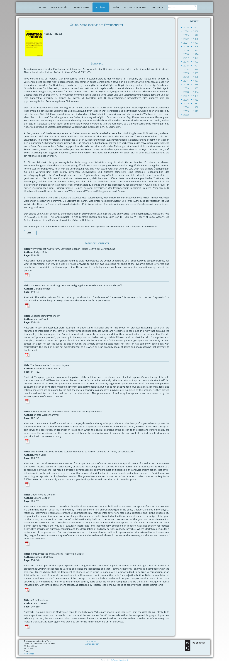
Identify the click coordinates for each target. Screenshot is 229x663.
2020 (186, 46)
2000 (196, 31)
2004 (186, 107)
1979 (196, 111)
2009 (186, 88)
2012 (186, 76)
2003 (186, 111)
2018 (186, 54)
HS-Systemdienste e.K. (119, 660)
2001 (196, 27)
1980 (196, 107)
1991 (196, 65)
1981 (196, 103)
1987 (196, 80)
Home (42, 7)
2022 (186, 39)
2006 (186, 99)
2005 (186, 103)
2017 (186, 57)
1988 (196, 76)
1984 (196, 92)
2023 (186, 35)
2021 (186, 42)
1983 (196, 96)
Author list (158, 7)
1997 (196, 42)
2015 (186, 65)
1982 (196, 99)
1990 (196, 69)
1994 (196, 54)
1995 (196, 50)
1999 (196, 35)
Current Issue (81, 7)
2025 (186, 27)
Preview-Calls (59, 7)
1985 (196, 88)
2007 (186, 96)
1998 (196, 39)
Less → (30, 232)
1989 (196, 73)
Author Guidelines (135, 7)
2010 (186, 84)
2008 (186, 92)
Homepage (29, 653)
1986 (196, 84)
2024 (186, 31)
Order (115, 7)
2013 (186, 73)
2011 (186, 80)
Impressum (91, 641)
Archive (100, 7)
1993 (196, 57)
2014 (186, 69)
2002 (186, 114)
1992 (196, 61)
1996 (196, 46)
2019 (186, 50)
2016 (186, 61)
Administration (92, 643)
